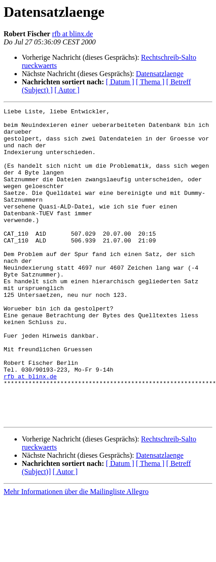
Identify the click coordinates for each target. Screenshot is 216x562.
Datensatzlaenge (159, 74)
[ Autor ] (66, 90)
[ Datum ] (120, 82)
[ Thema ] (150, 82)
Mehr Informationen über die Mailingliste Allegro (76, 554)
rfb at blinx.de (72, 34)
